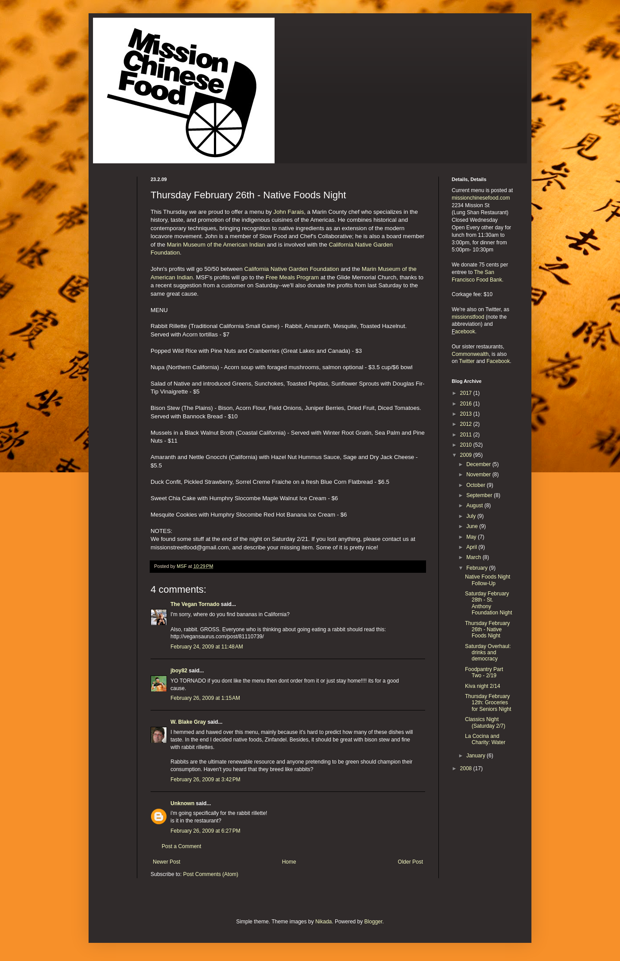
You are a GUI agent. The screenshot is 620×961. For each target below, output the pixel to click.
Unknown (182, 803)
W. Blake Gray (188, 722)
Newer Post (166, 862)
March (474, 557)
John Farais (288, 211)
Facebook (498, 361)
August (475, 505)
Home (289, 862)
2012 (466, 424)
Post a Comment (181, 846)
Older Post (410, 862)
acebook (465, 331)
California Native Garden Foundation (291, 269)
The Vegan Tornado (194, 604)
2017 (466, 393)
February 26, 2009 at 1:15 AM (205, 698)
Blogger (373, 922)
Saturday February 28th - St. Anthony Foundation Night (488, 603)
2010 (466, 445)
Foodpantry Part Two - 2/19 (484, 672)
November (479, 474)
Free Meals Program (292, 277)
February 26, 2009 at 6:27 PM (205, 831)
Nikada (323, 922)
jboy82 (178, 671)
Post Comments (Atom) (210, 874)
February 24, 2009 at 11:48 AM (206, 647)
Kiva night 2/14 (482, 686)
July (471, 516)
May (472, 537)
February (477, 568)
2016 (466, 404)
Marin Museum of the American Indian (216, 244)
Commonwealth (470, 354)
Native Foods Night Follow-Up (487, 580)
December (479, 464)
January (476, 756)
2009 (466, 455)
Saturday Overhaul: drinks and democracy (488, 652)
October (476, 485)
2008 (466, 768)
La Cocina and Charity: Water (485, 739)
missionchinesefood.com (481, 198)
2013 (466, 414)
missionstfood (468, 317)
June (472, 526)
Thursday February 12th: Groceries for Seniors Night (488, 702)
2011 (466, 435)
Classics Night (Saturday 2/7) (485, 722)
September (480, 495)
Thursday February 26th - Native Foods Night (487, 629)
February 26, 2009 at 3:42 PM (205, 779)
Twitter (466, 361)
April (472, 547)
